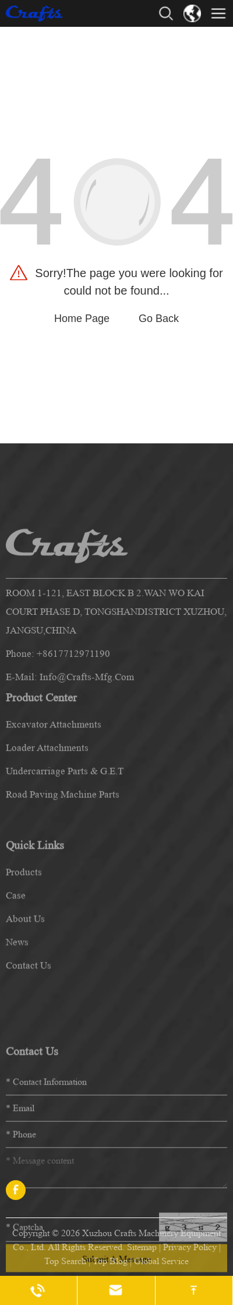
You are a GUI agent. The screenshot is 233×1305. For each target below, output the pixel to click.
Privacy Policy (190, 1246)
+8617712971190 (73, 727)
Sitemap (142, 1246)
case (16, 959)
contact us (28, 1029)
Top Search (65, 1260)
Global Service (161, 1260)
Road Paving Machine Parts (62, 848)
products (24, 936)
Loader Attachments (47, 801)
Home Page (82, 318)
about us (25, 983)
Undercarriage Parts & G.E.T (64, 825)
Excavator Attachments (53, 778)
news (17, 1006)
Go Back (159, 318)
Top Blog (110, 1260)
